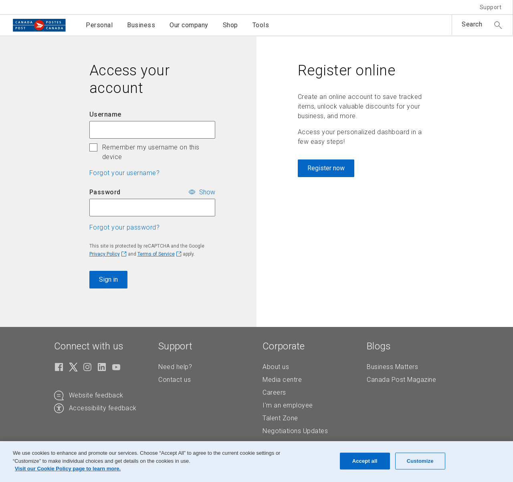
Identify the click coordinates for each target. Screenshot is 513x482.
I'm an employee (288, 405)
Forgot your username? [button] (124, 173)
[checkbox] (93, 147)
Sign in (108, 279)
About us (276, 367)
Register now (326, 168)
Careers (274, 392)
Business (141, 25)
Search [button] (472, 24)
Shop (230, 25)
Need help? (175, 367)
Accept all (365, 461)
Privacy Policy (104, 254)
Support (491, 7)
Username (105, 114)
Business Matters (392, 367)
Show (207, 192)
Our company (189, 25)
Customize (420, 461)
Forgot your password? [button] (124, 227)
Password (105, 192)
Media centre (282, 379)
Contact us (174, 379)
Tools (260, 25)
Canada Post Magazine (401, 379)
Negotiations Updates (295, 431)
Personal (99, 25)
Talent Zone (280, 418)
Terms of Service (156, 254)
